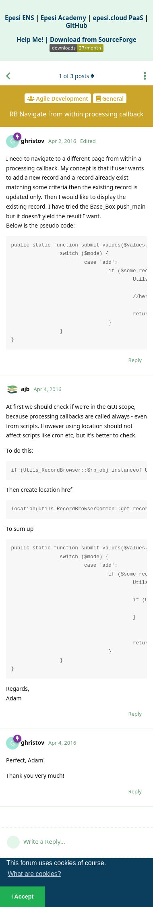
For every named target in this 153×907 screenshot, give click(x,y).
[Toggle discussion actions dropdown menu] (145, 76)
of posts (76, 76)
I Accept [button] (22, 896)
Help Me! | (33, 39)
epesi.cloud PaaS (118, 18)
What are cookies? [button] (34, 873)
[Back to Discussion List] (8, 76)
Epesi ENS (19, 18)
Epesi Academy (63, 18)
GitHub (76, 25)
